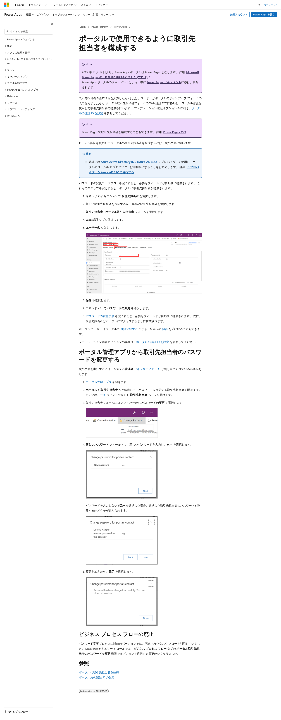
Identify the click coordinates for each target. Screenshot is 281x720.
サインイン (270, 4)
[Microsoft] (6, 5)
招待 (165, 329)
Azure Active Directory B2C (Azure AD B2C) (129, 162)
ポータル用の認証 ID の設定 (97, 677)
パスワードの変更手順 (100, 316)
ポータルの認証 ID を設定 (152, 342)
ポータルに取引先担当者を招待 (99, 672)
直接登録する (129, 329)
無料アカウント (239, 14)
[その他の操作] (199, 27)
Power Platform (99, 26)
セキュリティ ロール (147, 369)
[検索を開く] (259, 5)
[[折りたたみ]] (52, 24)
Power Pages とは (174, 132)
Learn (83, 26)
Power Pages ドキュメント (164, 82)
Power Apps (120, 26)
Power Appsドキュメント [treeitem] (21, 39)
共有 (103, 395)
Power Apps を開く (264, 14)
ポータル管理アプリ (98, 382)
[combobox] (28, 31)
